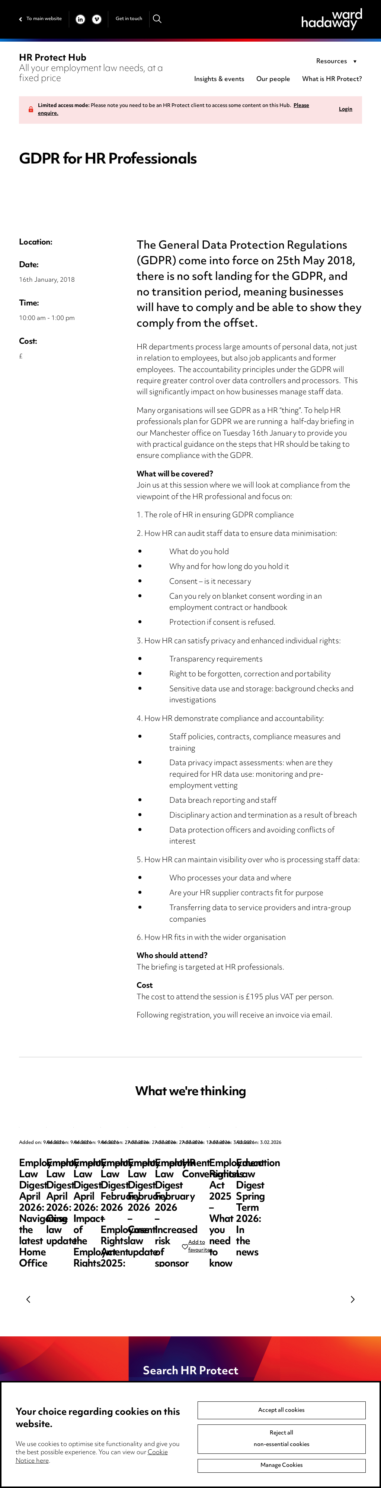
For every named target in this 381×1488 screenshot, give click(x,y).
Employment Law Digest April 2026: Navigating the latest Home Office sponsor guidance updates (72, 1186)
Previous (28, 1299)
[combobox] (337, 62)
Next (352, 1299)
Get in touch (129, 19)
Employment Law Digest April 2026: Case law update (209, 1175)
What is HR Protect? (332, 79)
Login (345, 110)
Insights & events (219, 79)
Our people (273, 79)
